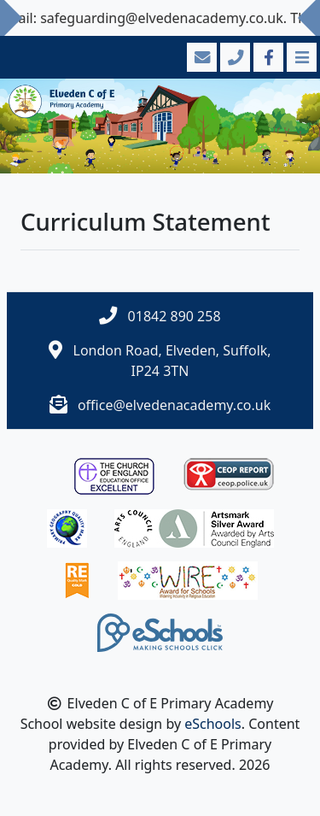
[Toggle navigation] (300, 57)
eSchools (212, 723)
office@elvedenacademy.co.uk (174, 405)
